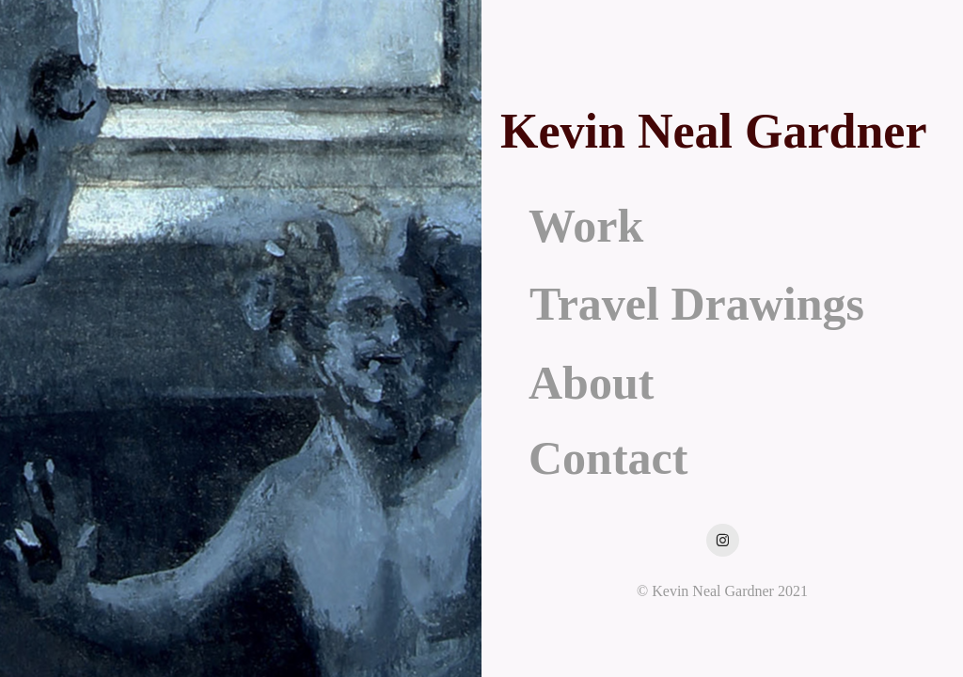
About (591, 382)
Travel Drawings (696, 303)
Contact (608, 458)
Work (586, 225)
